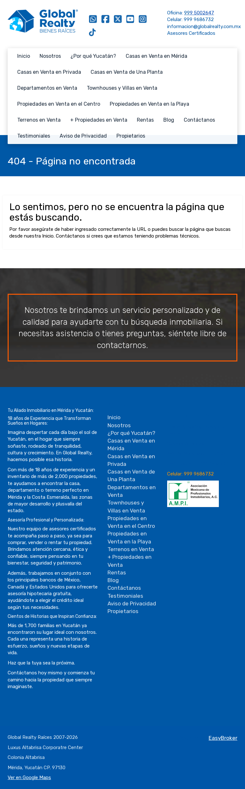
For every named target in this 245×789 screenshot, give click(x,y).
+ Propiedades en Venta (98, 120)
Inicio (23, 56)
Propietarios (130, 136)
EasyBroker (223, 738)
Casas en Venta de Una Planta (127, 72)
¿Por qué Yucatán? (93, 56)
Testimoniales (33, 136)
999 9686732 (199, 19)
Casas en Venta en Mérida (156, 56)
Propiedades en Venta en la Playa (149, 104)
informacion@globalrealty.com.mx (204, 26)
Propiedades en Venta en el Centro (58, 104)
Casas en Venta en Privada (49, 72)
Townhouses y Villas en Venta (122, 88)
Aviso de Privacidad (83, 136)
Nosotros (50, 56)
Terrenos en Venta (39, 120)
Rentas (145, 120)
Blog (168, 120)
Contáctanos (199, 120)
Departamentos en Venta (47, 88)
